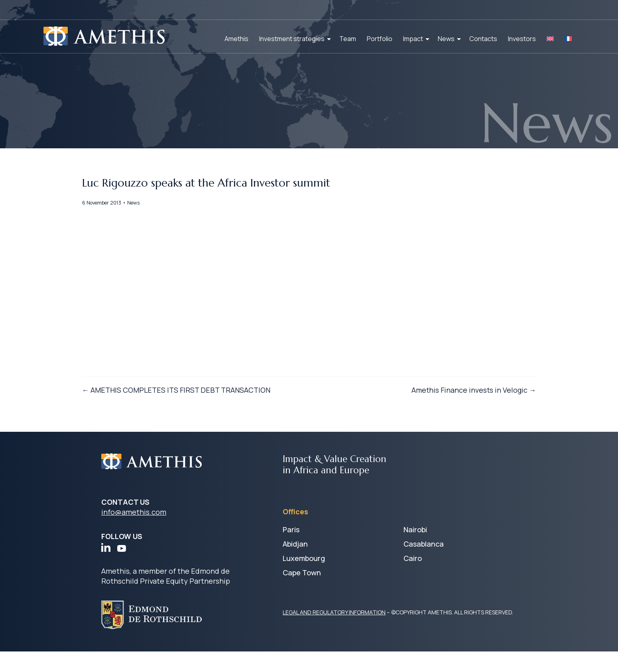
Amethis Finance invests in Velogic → (453, 427)
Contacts (483, 38)
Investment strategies (292, 38)
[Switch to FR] (568, 38)
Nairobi (415, 549)
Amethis (236, 38)
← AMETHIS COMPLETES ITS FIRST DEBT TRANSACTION (196, 427)
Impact (413, 38)
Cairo (412, 577)
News (446, 38)
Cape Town (302, 592)
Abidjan (295, 563)
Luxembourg (304, 577)
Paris (291, 549)
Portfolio (379, 38)
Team (347, 38)
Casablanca (423, 563)
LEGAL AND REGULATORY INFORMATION (334, 632)
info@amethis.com (133, 531)
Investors (522, 38)
